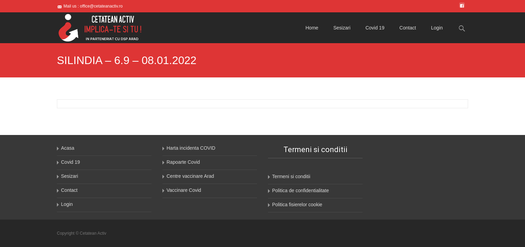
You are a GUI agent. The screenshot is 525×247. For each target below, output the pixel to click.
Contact (408, 27)
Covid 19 (374, 27)
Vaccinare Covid (184, 190)
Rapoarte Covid (183, 162)
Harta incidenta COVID (191, 148)
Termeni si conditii (291, 176)
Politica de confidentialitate (300, 190)
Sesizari (342, 27)
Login (437, 27)
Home (312, 27)
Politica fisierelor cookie (297, 204)
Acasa (67, 148)
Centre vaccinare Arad (190, 176)
